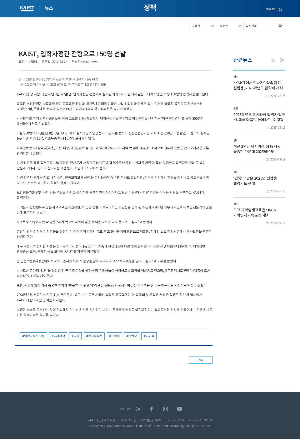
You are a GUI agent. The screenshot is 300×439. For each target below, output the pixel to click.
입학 (76, 336)
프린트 (273, 60)
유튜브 (179, 409)
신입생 (115, 336)
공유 (282, 60)
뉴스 (49, 8)
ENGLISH (271, 9)
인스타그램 (165, 409)
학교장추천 (95, 336)
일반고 (132, 336)
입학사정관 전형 (34, 336)
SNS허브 (126, 409)
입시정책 (59, 336)
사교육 (150, 336)
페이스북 (151, 409)
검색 (281, 26)
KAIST (28, 9)
